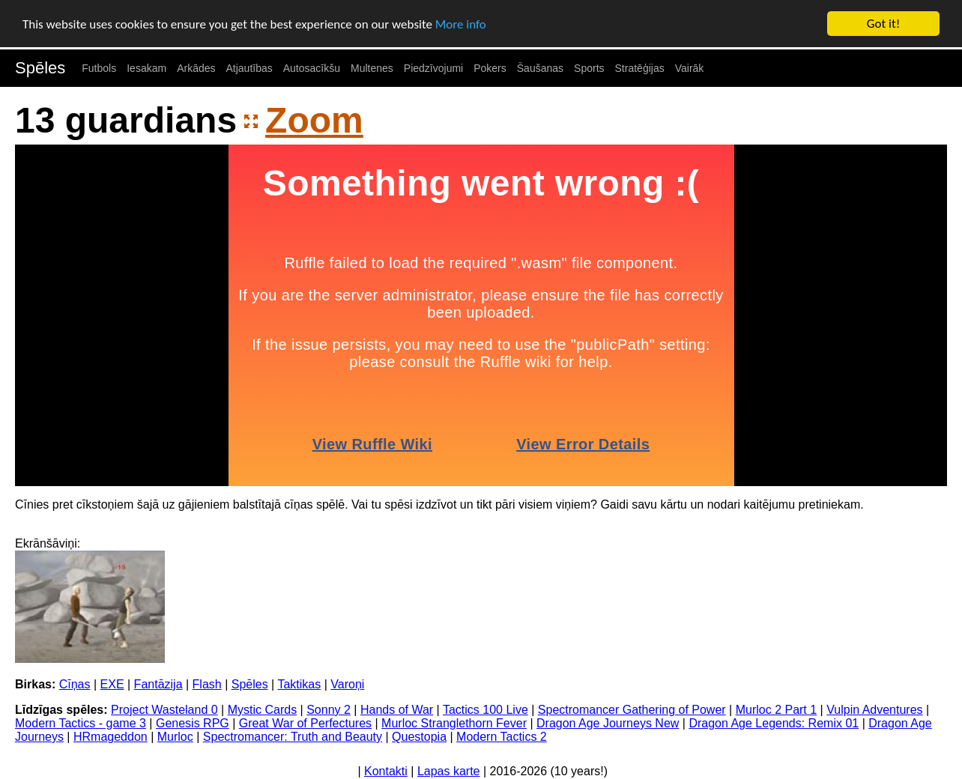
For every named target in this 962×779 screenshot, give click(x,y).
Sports (589, 68)
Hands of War (396, 709)
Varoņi (347, 684)
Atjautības (249, 68)
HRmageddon (110, 736)
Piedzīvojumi (433, 68)
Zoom (314, 120)
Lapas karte (448, 771)
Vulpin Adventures (874, 709)
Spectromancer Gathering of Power (632, 709)
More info (460, 23)
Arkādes (196, 68)
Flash (207, 684)
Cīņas (75, 684)
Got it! (883, 23)
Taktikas (299, 684)
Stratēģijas (640, 68)
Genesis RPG (192, 723)
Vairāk (689, 68)
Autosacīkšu (311, 68)
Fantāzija (158, 684)
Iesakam (146, 68)
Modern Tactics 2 (501, 736)
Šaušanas (540, 68)
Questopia (419, 736)
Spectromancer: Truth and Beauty (292, 736)
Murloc (175, 736)
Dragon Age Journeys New (607, 723)
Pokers (490, 68)
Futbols (99, 68)
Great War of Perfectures (305, 723)
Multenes (372, 68)
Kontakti (386, 771)
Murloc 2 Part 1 (776, 709)
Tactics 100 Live (485, 709)
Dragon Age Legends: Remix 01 (774, 723)
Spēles (40, 67)
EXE (112, 684)
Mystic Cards (262, 709)
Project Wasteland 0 (164, 709)
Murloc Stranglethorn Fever (454, 723)
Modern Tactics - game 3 (80, 723)
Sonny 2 (328, 709)
